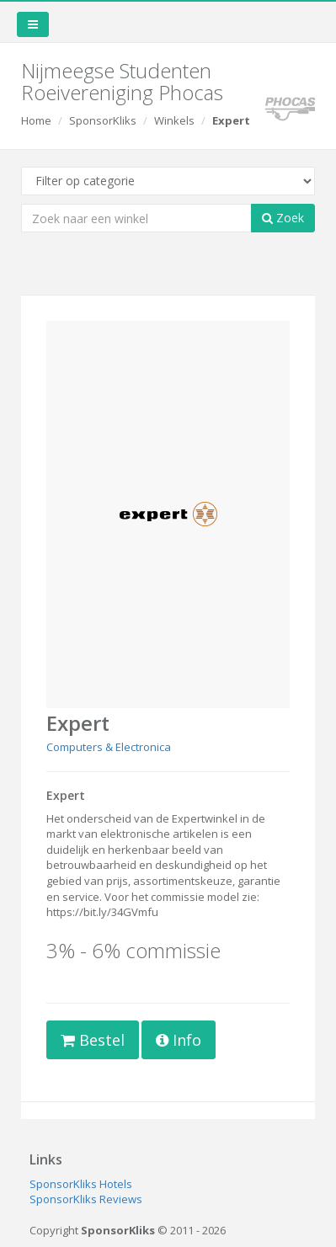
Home (36, 120)
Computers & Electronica (108, 746)
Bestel (93, 1040)
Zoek (283, 218)
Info (178, 1040)
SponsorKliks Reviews (85, 1199)
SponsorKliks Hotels (80, 1183)
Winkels (174, 120)
